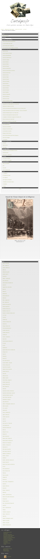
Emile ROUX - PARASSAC (7, 154)
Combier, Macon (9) (6, 330)
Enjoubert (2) (5, 347)
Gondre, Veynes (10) (6, 382)
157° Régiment (5, 177)
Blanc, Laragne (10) (6, 300)
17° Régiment (5, 173)
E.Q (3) (4, 345)
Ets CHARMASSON (6, 124)
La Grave (24, 29)
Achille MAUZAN (5, 152)
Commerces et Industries (7, 538)
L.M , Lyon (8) (5, 408)
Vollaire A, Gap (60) (6, 520)
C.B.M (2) (4, 317)
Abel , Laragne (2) (6, 265)
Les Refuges (5, 541)
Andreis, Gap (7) (5, 274)
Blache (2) (4, 297)
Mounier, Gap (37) (6, 462)
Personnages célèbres (7, 540)
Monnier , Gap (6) (6, 455)
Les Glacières (5, 139)
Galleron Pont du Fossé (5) (7, 369)
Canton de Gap (5, 51)
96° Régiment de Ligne (6, 175)
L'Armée (4, 544)
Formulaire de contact (7, 548)
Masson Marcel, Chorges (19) (8, 440)
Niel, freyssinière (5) (6, 468)
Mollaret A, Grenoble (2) (7, 453)
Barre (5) (4, 289)
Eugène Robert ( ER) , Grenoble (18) (9, 349)
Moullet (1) (4, 457)
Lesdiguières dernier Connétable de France (10, 150)
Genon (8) (4, 373)
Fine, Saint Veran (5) (6, 360)
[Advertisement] (20, 250)
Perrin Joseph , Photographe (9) (8, 481)
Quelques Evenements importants (9, 537)
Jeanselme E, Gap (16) (6, 399)
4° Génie (4, 186)
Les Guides (4, 147)
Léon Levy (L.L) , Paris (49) (7, 423)
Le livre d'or (5, 549)
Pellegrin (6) (5, 477)
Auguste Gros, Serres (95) (7, 287)
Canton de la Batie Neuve (7, 57)
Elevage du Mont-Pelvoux (7, 133)
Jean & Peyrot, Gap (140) (7, 397)
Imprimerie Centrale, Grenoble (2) (8, 390)
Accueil (2, 29)
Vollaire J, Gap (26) (6, 522)
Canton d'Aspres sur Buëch (7, 53)
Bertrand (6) (5, 293)
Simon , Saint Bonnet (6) (7, 507)
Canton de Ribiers (6, 64)
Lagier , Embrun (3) (6, 414)
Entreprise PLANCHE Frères (7, 128)
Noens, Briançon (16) (6, 470)
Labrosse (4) (5, 410)
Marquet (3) (5, 434)
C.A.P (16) (4, 315)
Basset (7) (4, 291)
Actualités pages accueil (7, 532)
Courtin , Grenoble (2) (6, 336)
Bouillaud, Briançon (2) (6, 308)
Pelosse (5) (4, 479)
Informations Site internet (7, 534)
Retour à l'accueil (5, 35)
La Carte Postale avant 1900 (7, 43)
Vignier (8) (4, 516)
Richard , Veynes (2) (6, 490)
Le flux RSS (7, 556)
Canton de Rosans (6, 66)
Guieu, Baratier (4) (6, 386)
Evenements (5, 533)
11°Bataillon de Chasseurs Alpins (8, 181)
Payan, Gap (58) (5, 475)
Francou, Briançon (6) (6, 364)
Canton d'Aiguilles (6, 92)
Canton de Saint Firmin (6, 72)
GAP (3, 165)
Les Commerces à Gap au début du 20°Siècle (10, 47)
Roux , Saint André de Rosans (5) (8, 503)
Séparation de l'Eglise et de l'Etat (8, 106)
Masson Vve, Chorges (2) (7, 442)
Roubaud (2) (5, 498)
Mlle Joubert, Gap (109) (7, 449)
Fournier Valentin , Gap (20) (7, 362)
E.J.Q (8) (4, 343)
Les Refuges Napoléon (6, 158)
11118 (20, 188)
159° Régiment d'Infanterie (7, 179)
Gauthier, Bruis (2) (6, 371)
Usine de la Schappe (6, 137)
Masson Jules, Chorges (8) (7, 438)
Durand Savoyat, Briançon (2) (8, 341)
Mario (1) (4, 429)
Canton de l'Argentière (6, 94)
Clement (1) (5, 323)
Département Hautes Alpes (9, 29)
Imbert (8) (4, 388)
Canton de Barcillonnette (7, 55)
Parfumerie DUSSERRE (7, 126)
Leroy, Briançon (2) (6, 425)
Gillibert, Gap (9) (5, 377)
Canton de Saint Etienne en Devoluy (9, 70)
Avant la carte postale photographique (9, 41)
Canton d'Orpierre (6, 61)
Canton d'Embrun (6, 83)
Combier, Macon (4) (6, 332)
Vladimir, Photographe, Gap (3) (8, 518)
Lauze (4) (4, 421)
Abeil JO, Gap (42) (6, 263)
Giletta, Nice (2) (5, 375)
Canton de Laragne (6, 59)
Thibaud (4, 509)
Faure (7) (4, 354)
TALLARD (4, 167)
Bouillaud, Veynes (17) (6, 310)
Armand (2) (4, 276)
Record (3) (4, 488)
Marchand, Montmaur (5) (7, 427)
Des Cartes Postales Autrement (8, 535)
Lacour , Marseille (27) (6, 412)
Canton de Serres (6, 74)
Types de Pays (5, 145)
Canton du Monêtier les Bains (8, 100)
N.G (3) (4, 466)
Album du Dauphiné (6, 163)
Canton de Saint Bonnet (7, 68)
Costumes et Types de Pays (8, 539)
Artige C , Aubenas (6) (6, 278)
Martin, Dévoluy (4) (6, 436)
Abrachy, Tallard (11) (6, 267)
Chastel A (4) (5, 319)
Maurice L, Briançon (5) (7, 444)
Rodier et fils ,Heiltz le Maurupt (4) (8, 496)
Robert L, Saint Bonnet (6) (7, 494)
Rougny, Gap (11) (6, 501)
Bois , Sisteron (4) (6, 302)
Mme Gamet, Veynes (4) (7, 451)
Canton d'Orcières (6, 87)
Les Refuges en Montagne (7, 160)
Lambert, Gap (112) (6, 416)
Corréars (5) (5, 334)
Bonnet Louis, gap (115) (7, 304)
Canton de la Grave (18, 29)
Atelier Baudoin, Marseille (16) (8, 282)
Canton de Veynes (6, 79)
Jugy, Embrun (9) (5, 401)
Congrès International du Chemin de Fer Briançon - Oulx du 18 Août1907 (15, 110)
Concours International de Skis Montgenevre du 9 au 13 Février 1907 (14, 108)
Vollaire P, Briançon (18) (7, 524)
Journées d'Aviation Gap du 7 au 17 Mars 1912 (10, 112)
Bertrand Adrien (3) (6, 295)
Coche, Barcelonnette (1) (7, 328)
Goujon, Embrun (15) (6, 384)
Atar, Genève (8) (5, 280)
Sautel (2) (4, 505)
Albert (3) (4, 269)
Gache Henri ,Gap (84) (6, 367)
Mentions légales (6, 550)
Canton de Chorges (6, 81)
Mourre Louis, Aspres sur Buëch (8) (8, 464)
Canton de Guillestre (6, 85)
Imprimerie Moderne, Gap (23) (8, 395)
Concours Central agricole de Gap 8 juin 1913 (10, 114)
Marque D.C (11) (5, 431)
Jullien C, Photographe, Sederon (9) (9, 403)
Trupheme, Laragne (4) (6, 511)
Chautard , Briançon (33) (7, 321)
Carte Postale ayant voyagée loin (8, 45)
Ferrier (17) (4, 358)
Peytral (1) (4, 483)
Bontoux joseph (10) (6, 306)
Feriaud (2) (4, 356)
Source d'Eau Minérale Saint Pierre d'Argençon (10, 135)
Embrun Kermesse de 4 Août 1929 (8, 119)
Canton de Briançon (6, 96)
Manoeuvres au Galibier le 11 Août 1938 (9, 121)
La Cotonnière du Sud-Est (7, 131)
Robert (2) (4, 492)
